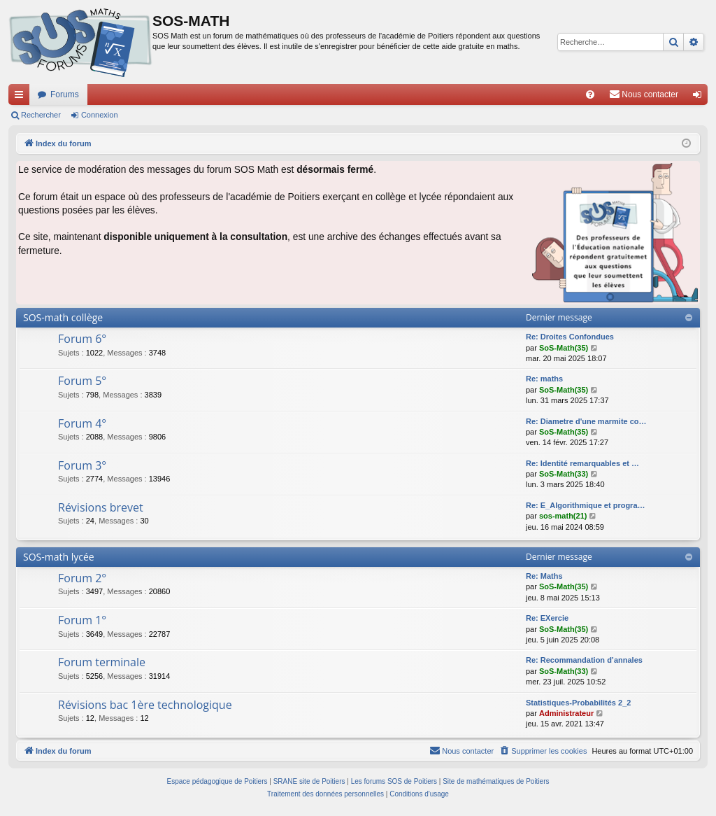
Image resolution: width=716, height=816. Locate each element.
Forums (64, 94)
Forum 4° (82, 423)
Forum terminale (101, 662)
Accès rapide (21, 97)
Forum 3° (82, 465)
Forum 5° (82, 380)
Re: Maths (544, 576)
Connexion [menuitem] (700, 97)
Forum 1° (82, 620)
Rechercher (41, 115)
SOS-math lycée (58, 556)
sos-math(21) (563, 516)
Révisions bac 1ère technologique (145, 704)
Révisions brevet (100, 507)
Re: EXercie (547, 618)
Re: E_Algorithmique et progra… (585, 505)
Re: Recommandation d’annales (584, 660)
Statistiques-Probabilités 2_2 (578, 702)
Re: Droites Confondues (570, 336)
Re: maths (544, 378)
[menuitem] (590, 94)
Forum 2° (82, 578)
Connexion (99, 115)
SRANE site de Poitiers (309, 781)
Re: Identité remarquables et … (582, 463)
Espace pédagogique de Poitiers (217, 781)
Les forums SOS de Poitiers (394, 781)
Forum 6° (82, 338)
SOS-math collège (63, 317)
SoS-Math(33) (563, 474)
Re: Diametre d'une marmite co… (586, 421)
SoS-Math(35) (563, 348)
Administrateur (566, 713)
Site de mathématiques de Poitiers (496, 781)
